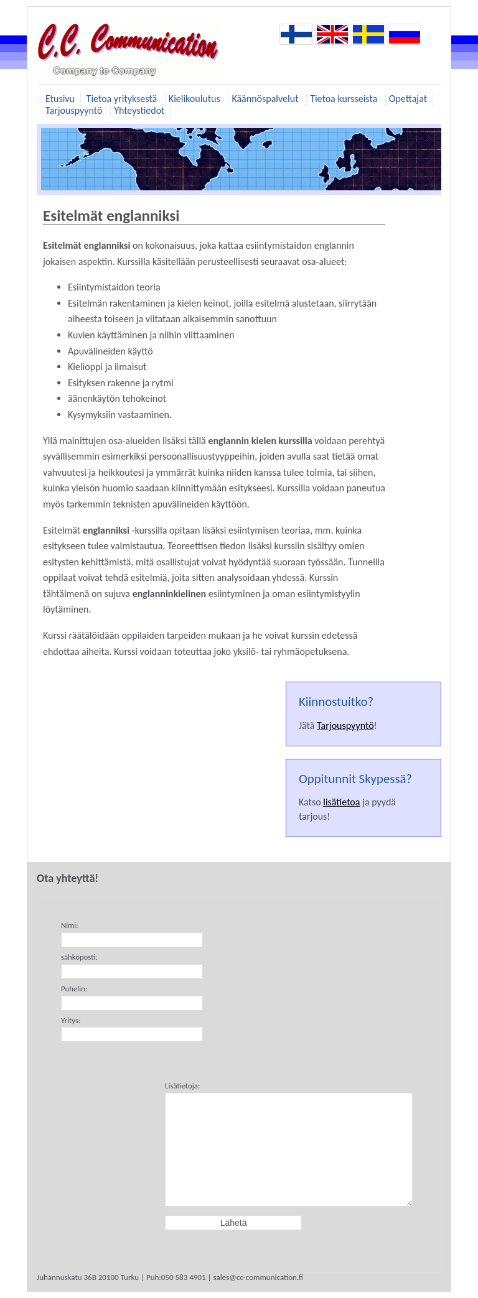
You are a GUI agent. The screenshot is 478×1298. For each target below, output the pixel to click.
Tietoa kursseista (345, 98)
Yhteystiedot (139, 110)
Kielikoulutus (196, 98)
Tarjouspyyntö (75, 110)
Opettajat (408, 98)
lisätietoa (341, 802)
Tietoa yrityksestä (123, 98)
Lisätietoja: (182, 1085)
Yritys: (70, 1020)
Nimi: (69, 925)
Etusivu (60, 98)
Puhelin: (74, 988)
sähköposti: (79, 957)
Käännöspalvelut (266, 98)
